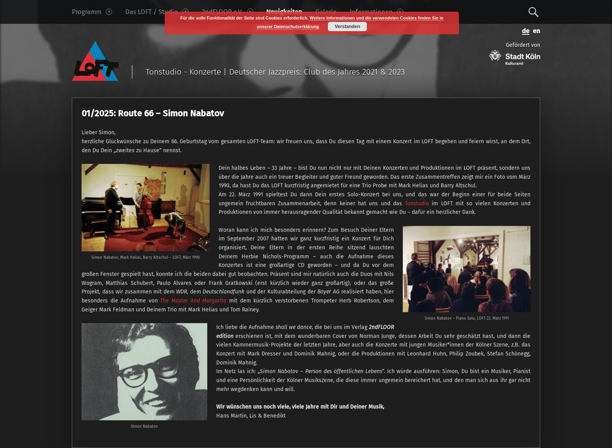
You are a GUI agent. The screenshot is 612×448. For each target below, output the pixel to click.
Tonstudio (417, 203)
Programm (92, 12)
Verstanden (347, 26)
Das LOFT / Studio (157, 12)
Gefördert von (514, 53)
